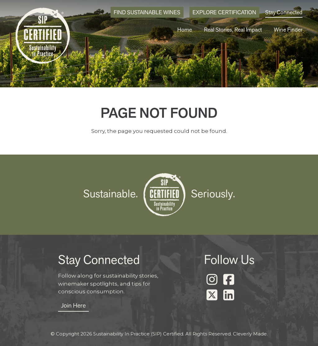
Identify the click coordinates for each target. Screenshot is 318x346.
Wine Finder (288, 29)
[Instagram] (212, 279)
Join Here (73, 305)
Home (184, 29)
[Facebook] (228, 279)
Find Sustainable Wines (147, 12)
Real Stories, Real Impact (233, 29)
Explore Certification (224, 12)
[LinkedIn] (228, 295)
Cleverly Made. (250, 334)
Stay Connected (283, 12)
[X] (212, 295)
